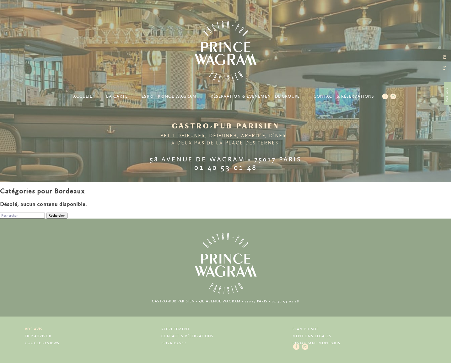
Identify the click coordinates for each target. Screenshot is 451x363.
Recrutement (175, 329)
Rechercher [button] (57, 216)
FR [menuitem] (445, 56)
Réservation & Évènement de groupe (255, 96)
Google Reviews (42, 343)
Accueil (83, 96)
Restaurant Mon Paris (316, 343)
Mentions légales (312, 336)
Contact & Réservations (344, 96)
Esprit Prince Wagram (169, 96)
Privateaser (173, 343)
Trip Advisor (38, 336)
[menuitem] (444, 68)
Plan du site (306, 329)
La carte (117, 96)
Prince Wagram (225, 51)
